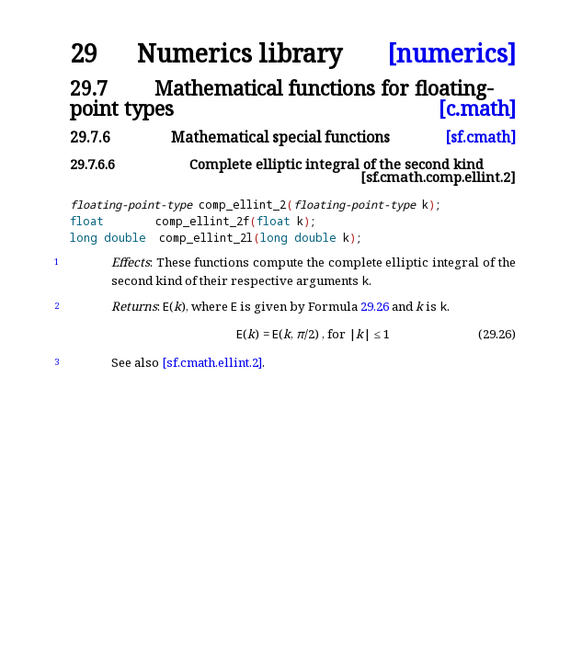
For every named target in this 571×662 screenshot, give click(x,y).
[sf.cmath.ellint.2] (212, 362)
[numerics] (451, 53)
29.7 (89, 87)
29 (83, 53)
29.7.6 (90, 137)
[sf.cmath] (480, 137)
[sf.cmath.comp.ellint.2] (438, 177)
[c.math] (477, 108)
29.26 (374, 306)
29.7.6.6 (92, 164)
